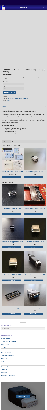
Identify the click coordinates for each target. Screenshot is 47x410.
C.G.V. (21, 393)
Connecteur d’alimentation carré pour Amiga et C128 (35, 246)
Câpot (4, 58)
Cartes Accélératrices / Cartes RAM (9, 313)
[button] (11, 186)
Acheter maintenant (23, 368)
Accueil (4, 38)
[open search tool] (43, 7)
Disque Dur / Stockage (6, 324)
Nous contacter (32, 393)
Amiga (8, 72)
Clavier (2, 333)
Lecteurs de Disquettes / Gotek (8, 327)
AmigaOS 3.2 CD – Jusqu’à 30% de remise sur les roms (12, 143)
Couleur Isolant (6, 53)
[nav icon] (45, 7)
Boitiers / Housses (5, 316)
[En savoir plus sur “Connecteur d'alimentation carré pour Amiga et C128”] (33, 252)
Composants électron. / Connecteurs (15, 38)
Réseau (2, 336)
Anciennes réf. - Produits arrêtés (8, 347)
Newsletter (40, 393)
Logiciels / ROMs (4, 341)
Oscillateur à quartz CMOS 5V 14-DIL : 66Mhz (12, 180)
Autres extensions (5, 322)
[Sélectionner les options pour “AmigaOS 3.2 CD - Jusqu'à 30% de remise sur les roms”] (11, 149)
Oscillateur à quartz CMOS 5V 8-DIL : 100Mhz (12, 246)
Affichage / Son (11, 70)
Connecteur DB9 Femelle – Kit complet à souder (35, 280)
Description (4, 78)
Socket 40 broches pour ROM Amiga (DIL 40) (12, 280)
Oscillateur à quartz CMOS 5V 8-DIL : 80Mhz (35, 213)
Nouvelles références (5, 310)
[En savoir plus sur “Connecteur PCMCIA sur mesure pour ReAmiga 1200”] (33, 186)
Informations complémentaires (9, 109)
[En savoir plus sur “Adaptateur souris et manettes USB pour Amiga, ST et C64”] (33, 149)
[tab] (24, 91)
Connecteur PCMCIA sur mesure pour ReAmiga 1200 (35, 180)
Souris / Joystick (4, 330)
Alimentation (4, 344)
